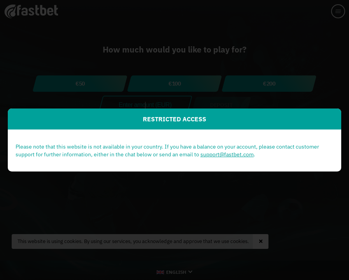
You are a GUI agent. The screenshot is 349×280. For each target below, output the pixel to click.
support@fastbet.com (227, 154)
